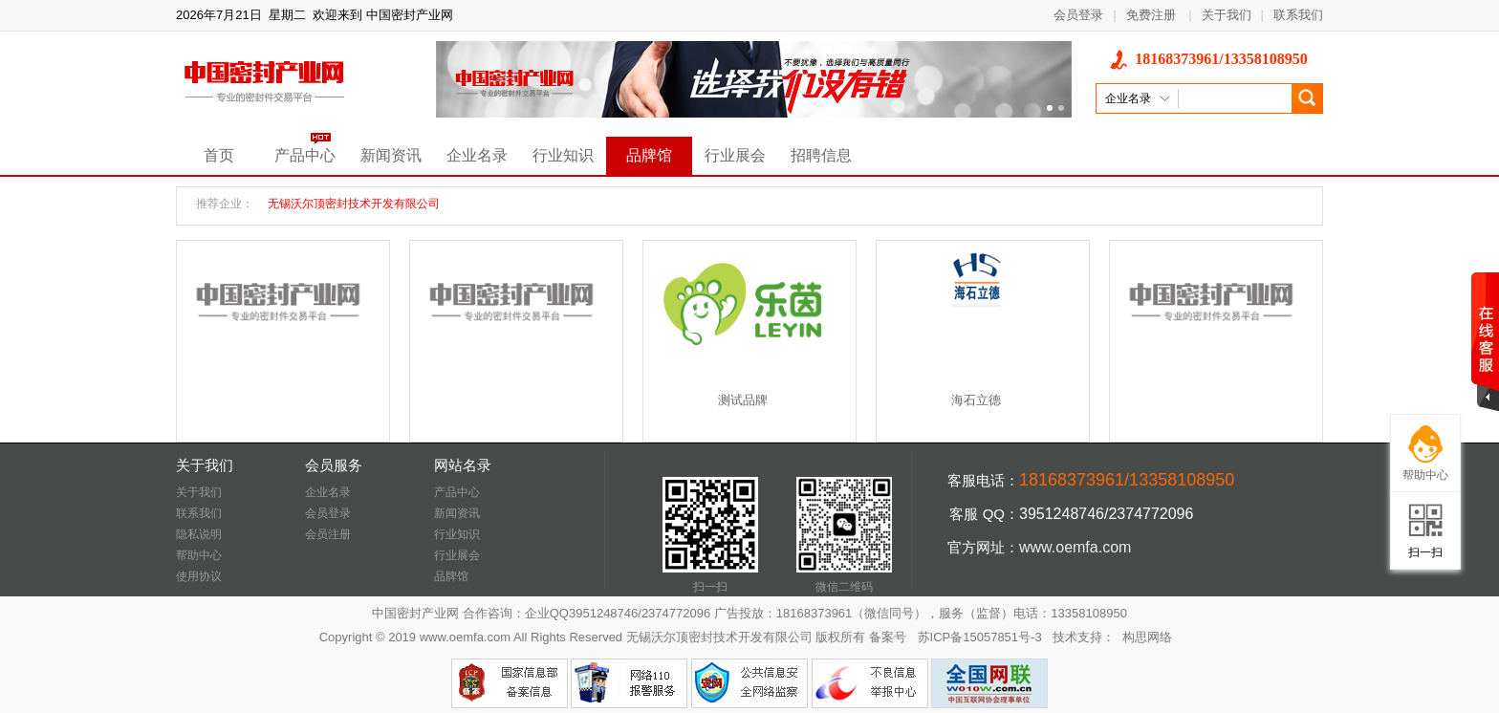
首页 (219, 155)
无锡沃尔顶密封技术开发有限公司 (354, 203)
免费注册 (1151, 15)
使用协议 (199, 576)
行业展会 (735, 155)
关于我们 (1226, 15)
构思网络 (1147, 637)
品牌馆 (649, 155)
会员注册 (328, 534)
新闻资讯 (391, 155)
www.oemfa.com (1075, 547)
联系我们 (1298, 15)
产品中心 (305, 155)
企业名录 (477, 155)
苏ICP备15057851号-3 (980, 637)
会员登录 (1078, 15)
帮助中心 (199, 555)
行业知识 (563, 155)
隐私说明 (199, 534)
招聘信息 (821, 155)
